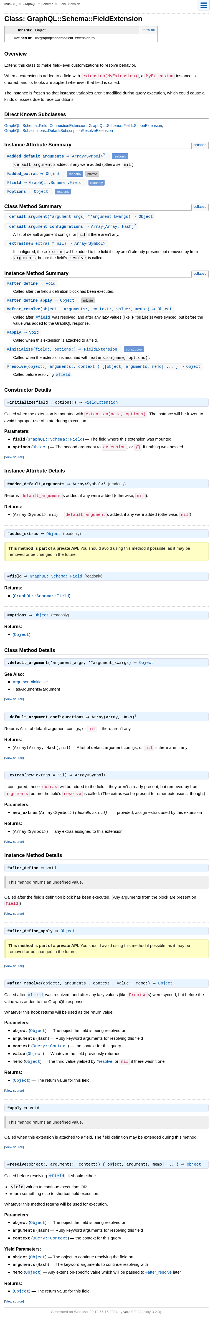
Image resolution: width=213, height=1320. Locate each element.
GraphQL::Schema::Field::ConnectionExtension (45, 125)
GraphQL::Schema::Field (55, 441)
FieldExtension (102, 405)
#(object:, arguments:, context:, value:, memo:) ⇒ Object (90, 310)
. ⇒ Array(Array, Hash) (72, 227)
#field (43, 318)
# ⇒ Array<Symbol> (58, 156)
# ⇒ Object (35, 173)
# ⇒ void (32, 284)
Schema (47, 4)
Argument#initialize (30, 684)
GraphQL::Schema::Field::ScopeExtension (125, 125)
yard (126, 1311)
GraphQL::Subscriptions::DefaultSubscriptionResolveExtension (58, 130)
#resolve (104, 1063)
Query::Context (50, 1048)
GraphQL (29, 4)
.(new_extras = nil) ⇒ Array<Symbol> (57, 244)
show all (148, 30)
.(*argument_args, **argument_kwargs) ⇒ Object (80, 216)
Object (40, 449)
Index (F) (10, 4)
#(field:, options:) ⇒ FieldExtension (64, 351)
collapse (200, 144)
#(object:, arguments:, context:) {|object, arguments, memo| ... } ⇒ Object (104, 368)
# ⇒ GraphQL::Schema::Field (46, 182)
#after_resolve (158, 1272)
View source (14, 458)
